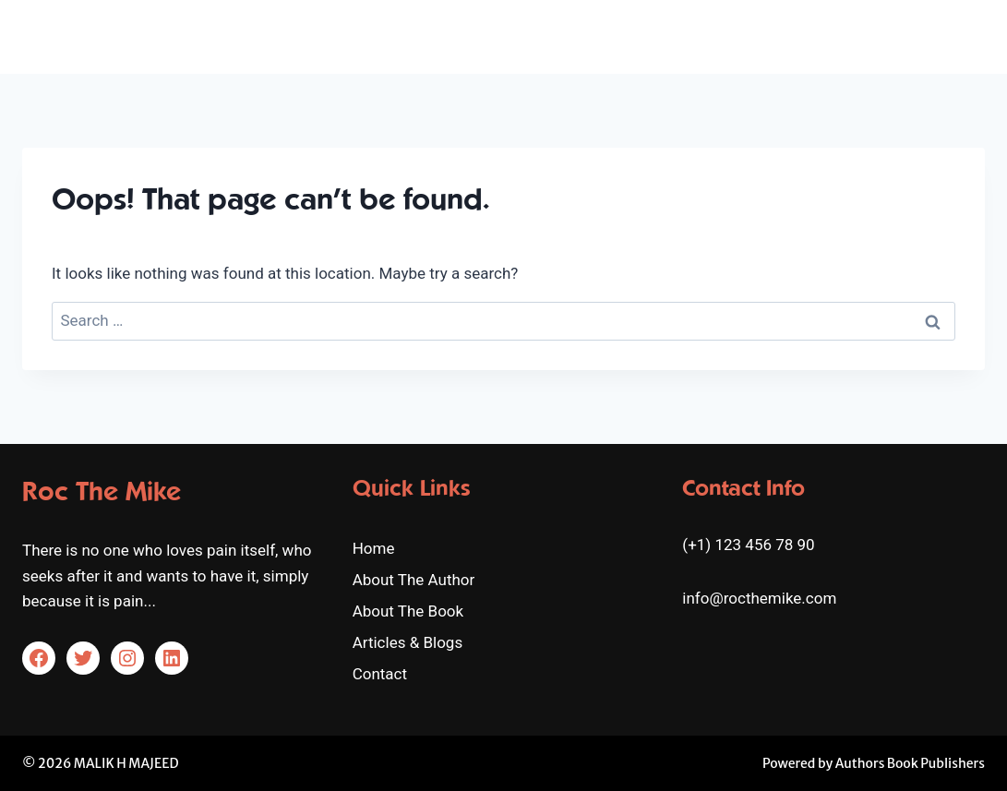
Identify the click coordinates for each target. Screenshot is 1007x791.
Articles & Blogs (846, 36)
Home (463, 36)
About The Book (713, 36)
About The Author (569, 36)
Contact (948, 36)
